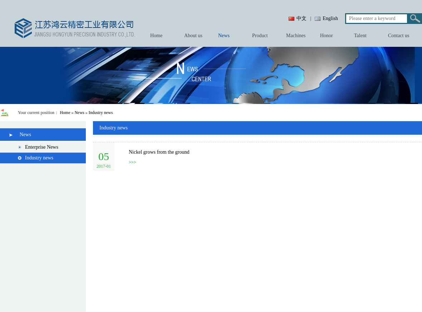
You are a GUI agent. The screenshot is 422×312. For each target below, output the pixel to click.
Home (65, 112)
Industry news (101, 112)
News (79, 112)
